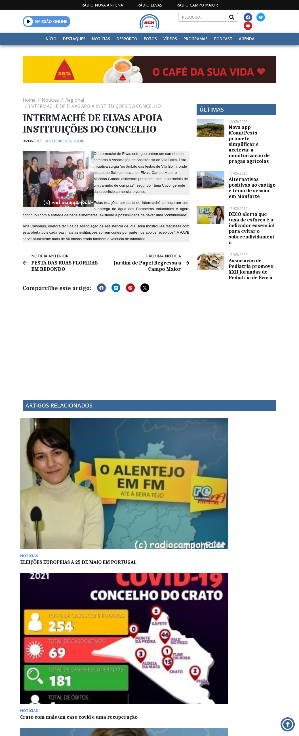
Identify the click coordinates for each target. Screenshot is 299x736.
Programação (174, 674)
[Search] (232, 17)
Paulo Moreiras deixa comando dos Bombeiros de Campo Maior (117, 542)
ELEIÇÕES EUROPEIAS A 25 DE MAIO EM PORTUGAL (50, 472)
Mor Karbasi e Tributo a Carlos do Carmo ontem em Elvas (246, 472)
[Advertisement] (106, 345)
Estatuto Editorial (128, 674)
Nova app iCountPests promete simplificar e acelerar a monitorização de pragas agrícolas (249, 144)
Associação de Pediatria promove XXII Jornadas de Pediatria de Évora (251, 269)
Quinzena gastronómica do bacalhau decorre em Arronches (51, 542)
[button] (28, 21)
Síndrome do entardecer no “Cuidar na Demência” (179, 472)
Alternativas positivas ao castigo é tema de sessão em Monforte (252, 187)
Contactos (203, 674)
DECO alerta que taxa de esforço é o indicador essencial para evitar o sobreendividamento (252, 228)
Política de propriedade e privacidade (247, 674)
